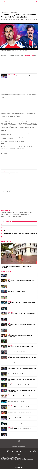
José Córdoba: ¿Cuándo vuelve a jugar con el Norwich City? (19, 384)
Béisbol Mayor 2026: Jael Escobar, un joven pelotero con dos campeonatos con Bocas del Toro (20, 234)
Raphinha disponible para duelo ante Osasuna (16, 291)
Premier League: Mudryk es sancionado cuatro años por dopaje (20, 428)
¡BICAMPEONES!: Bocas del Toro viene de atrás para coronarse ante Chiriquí (19, 223)
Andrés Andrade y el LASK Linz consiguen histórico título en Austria (20, 346)
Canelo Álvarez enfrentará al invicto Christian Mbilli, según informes (20, 340)
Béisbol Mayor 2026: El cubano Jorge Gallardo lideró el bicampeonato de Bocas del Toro (20, 230)
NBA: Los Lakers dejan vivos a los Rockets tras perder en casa (19, 412)
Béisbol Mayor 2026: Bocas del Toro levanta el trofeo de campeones (17, 227)
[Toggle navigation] (36, 1)
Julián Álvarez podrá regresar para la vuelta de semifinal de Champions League (16, 212)
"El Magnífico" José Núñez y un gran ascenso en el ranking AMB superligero (22, 368)
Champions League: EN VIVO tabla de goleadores (11, 216)
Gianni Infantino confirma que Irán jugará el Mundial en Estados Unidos (21, 423)
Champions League (4, 12)
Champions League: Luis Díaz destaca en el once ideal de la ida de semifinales (21, 75)
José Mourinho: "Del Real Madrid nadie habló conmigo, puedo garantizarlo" (22, 351)
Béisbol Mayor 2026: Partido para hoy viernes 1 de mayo (18, 373)
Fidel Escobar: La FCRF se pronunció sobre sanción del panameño (20, 406)
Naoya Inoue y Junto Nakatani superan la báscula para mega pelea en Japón (22, 357)
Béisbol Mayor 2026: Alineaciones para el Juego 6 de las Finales (20, 395)
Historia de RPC (14, 457)
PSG (17, 173)
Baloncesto (14, 446)
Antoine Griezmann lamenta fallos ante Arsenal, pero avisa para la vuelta (15, 214)
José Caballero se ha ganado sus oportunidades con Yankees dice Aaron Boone (20, 236)
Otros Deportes (21, 446)
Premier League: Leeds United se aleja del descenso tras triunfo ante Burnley (22, 318)
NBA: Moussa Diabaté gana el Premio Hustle (16, 401)
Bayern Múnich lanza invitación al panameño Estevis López (19, 329)
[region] (19, 6)
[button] (1, 191)
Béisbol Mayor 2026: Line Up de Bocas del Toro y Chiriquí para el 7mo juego (22, 313)
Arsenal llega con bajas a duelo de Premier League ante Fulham (20, 362)
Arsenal (12, 173)
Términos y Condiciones (5, 457)
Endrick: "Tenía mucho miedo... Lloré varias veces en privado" (19, 434)
